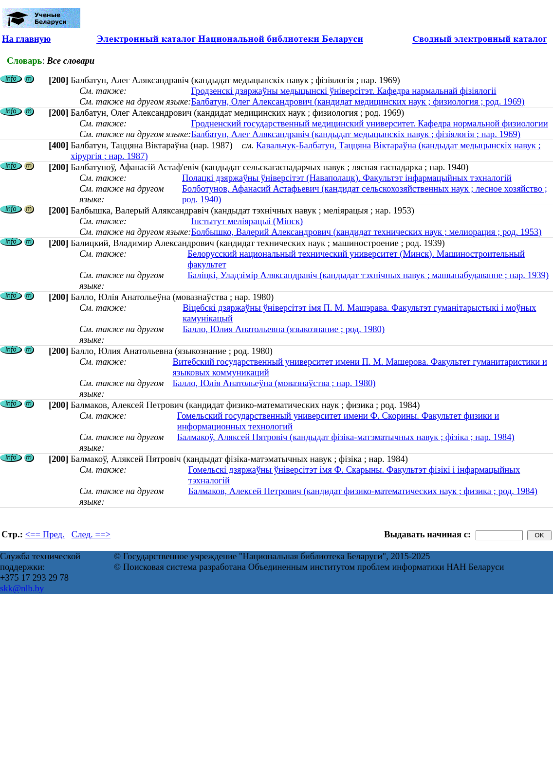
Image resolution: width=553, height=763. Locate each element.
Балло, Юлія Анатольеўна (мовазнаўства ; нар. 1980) (273, 383)
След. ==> (91, 534)
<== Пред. (45, 534)
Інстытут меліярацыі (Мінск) (247, 221)
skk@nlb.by (22, 588)
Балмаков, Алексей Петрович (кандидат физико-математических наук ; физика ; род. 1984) (362, 491)
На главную (26, 39)
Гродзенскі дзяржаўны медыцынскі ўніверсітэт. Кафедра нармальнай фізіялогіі (343, 91)
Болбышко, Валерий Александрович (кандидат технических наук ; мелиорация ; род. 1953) (366, 232)
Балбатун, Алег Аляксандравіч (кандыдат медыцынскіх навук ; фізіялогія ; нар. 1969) (355, 134)
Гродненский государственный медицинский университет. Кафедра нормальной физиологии (369, 123)
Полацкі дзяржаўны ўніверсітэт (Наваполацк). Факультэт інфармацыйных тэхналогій (347, 178)
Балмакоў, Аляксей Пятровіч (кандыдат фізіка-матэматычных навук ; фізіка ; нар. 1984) (346, 437)
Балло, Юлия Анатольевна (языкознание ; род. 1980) (284, 329)
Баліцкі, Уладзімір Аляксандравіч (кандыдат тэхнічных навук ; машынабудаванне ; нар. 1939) (368, 275)
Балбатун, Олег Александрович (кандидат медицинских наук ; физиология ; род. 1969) (357, 101)
